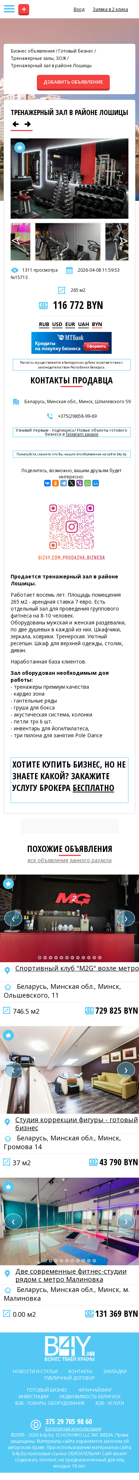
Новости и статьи (35, 1371)
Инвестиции (34, 1396)
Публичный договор (69, 1378)
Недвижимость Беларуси (89, 1396)
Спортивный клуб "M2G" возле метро (77, 968)
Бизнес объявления (33, 51)
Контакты (80, 1371)
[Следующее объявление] (28, 124)
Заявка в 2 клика (110, 9)
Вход (79, 9)
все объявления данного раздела (70, 860)
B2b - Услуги (110, 1403)
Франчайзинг (95, 1390)
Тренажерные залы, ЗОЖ (38, 58)
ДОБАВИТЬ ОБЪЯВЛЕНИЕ (73, 82)
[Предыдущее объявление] (16, 124)
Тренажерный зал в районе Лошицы (51, 65)
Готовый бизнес (75, 51)
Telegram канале (82, 434)
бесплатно (93, 787)
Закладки (115, 1371)
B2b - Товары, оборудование (50, 1403)
